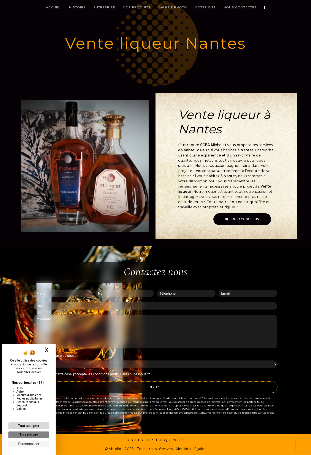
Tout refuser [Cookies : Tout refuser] (28, 435)
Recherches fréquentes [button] (155, 440)
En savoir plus (242, 219)
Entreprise (104, 7)
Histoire (77, 7)
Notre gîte (205, 7)
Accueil (53, 7)
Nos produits (137, 7)
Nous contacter (240, 7)
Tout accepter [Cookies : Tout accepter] (28, 426)
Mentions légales (190, 449)
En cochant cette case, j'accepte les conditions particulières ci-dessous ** (94, 374)
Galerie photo (172, 7)
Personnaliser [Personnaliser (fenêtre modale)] (28, 444)
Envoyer (156, 387)
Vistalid (115, 449)
